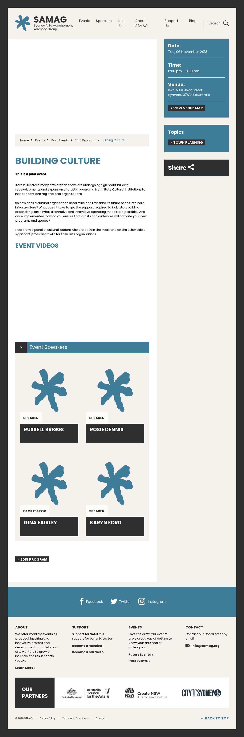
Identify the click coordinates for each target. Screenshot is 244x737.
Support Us (171, 23)
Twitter (121, 601)
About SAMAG (141, 23)
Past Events (60, 140)
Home (24, 140)
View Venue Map (186, 108)
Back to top (215, 718)
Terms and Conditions (75, 718)
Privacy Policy (47, 718)
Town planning (186, 142)
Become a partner (88, 652)
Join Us (120, 23)
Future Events (141, 654)
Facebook (90, 601)
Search (219, 23)
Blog (193, 20)
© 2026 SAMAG (24, 718)
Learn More (25, 668)
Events (84, 20)
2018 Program (85, 140)
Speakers (104, 20)
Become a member (88, 646)
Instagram (152, 601)
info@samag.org (202, 646)
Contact (100, 718)
